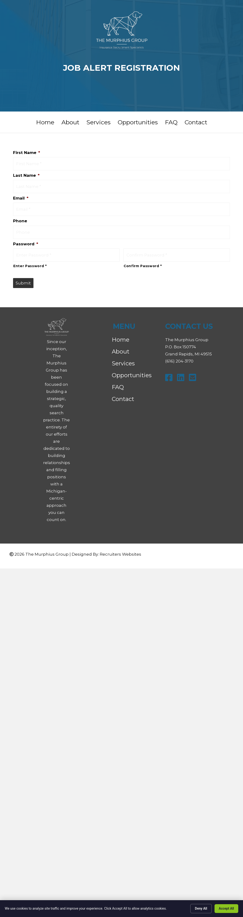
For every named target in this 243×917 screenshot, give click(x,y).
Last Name (26, 174)
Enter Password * (30, 259)
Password (25, 238)
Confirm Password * (143, 259)
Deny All (201, 908)
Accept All (226, 908)
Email (20, 195)
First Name (26, 152)
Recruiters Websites (120, 547)
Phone (20, 216)
